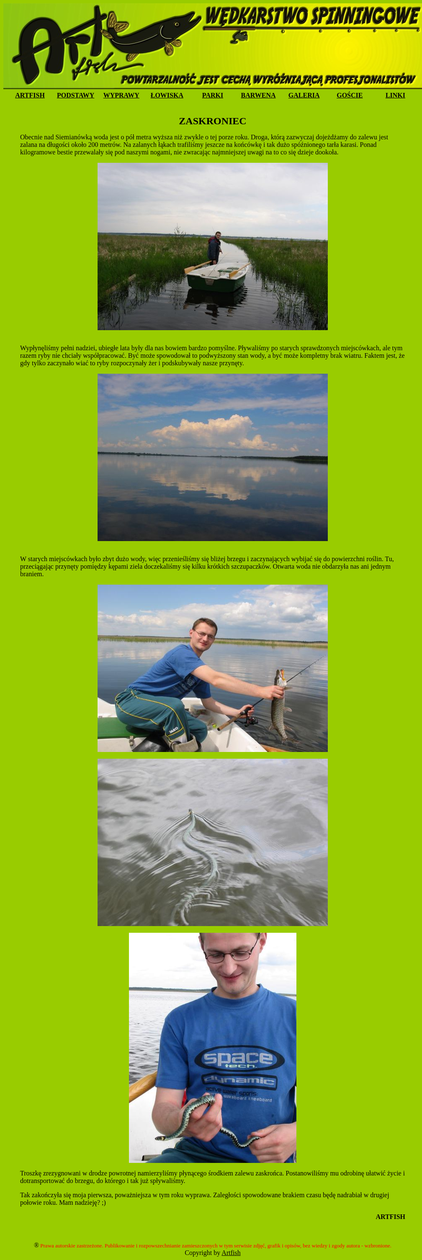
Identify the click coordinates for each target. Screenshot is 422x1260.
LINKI (395, 95)
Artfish (230, 1252)
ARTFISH (30, 95)
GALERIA (304, 95)
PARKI (212, 95)
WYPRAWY (121, 95)
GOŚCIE (350, 95)
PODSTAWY (76, 95)
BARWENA (258, 95)
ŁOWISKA (167, 95)
